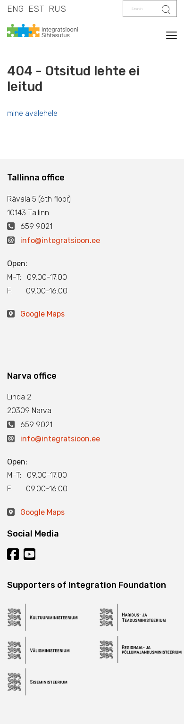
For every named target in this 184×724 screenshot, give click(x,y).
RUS (57, 9)
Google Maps (42, 313)
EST (36, 9)
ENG (15, 9)
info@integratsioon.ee (60, 240)
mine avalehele (32, 113)
